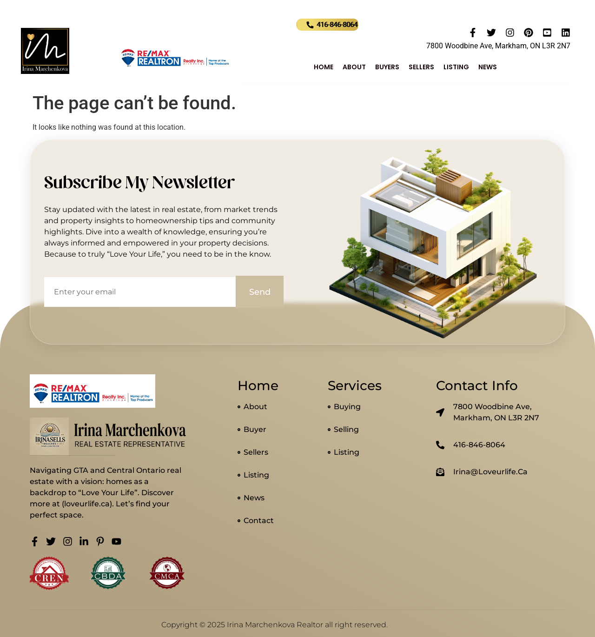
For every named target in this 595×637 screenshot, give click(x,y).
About (354, 67)
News (487, 67)
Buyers (387, 67)
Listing (456, 67)
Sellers (421, 67)
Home (323, 67)
